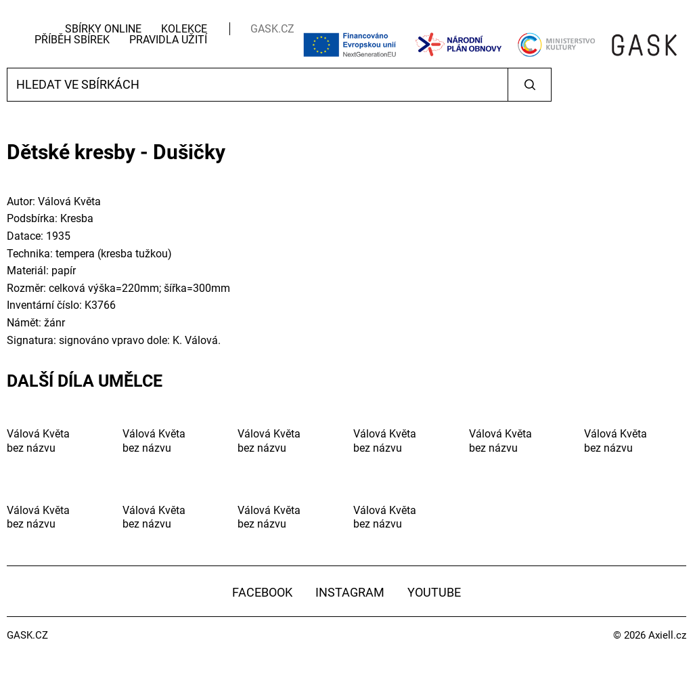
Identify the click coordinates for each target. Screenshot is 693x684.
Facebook (262, 592)
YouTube (434, 592)
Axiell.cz (667, 635)
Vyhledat (530, 85)
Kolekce (184, 28)
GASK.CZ (272, 28)
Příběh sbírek (72, 39)
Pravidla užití (168, 39)
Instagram (349, 592)
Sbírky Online (103, 28)
